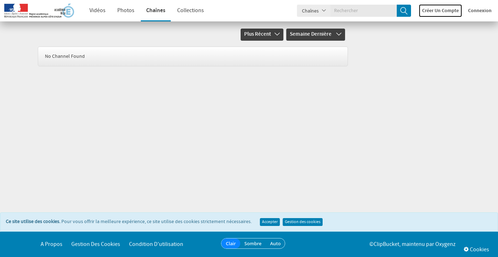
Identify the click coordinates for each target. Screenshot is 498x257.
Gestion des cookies (302, 222)
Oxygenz (445, 244)
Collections (184, 10)
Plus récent (262, 34)
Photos (120, 10)
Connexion (480, 10)
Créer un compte (440, 10)
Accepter (270, 222)
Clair (231, 243)
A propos (51, 244)
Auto (275, 243)
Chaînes (150, 10)
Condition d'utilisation (156, 244)
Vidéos (92, 10)
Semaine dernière (316, 34)
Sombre (253, 243)
